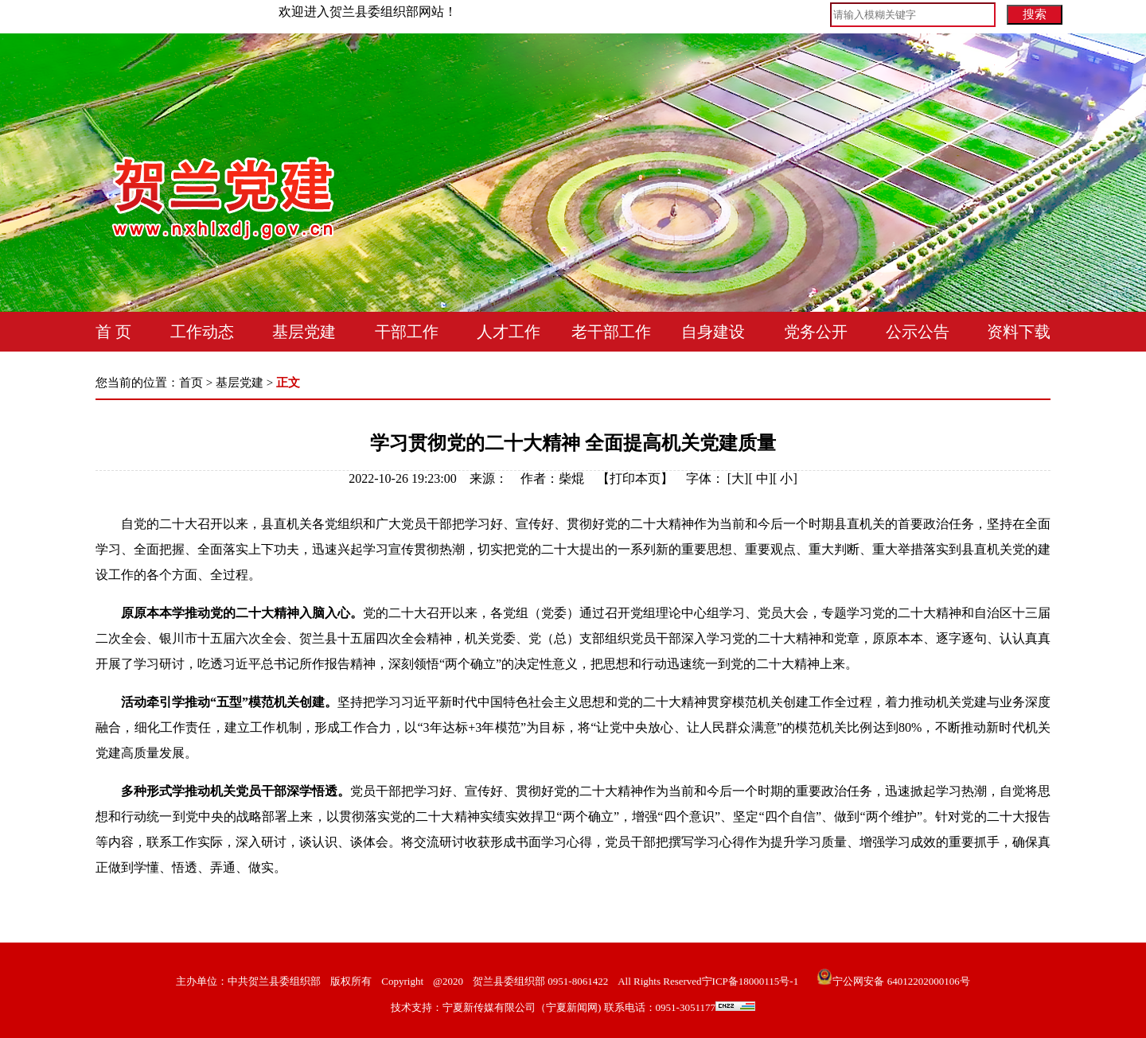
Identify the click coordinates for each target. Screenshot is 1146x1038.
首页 (191, 382)
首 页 (113, 331)
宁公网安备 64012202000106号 (893, 981)
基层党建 (304, 331)
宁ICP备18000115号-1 (750, 981)
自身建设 (713, 331)
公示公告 (917, 331)
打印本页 (635, 478)
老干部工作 (611, 331)
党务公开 (816, 331)
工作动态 (202, 331)
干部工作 (407, 331)
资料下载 (1018, 331)
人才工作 (508, 331)
